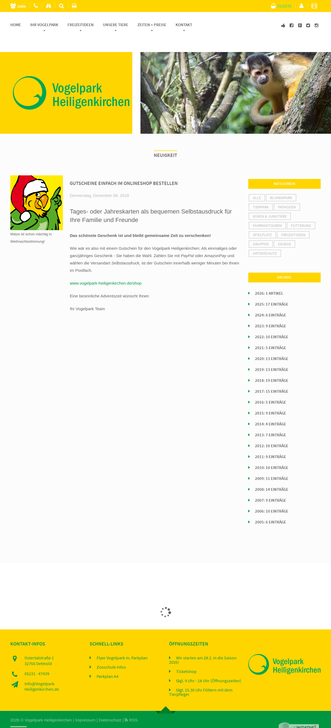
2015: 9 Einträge (270, 399)
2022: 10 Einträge (271, 323)
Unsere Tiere (115, 25)
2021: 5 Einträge (270, 334)
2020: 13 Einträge (271, 345)
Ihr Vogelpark (44, 25)
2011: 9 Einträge (270, 443)
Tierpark (261, 193)
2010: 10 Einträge (271, 453)
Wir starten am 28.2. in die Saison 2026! (203, 646)
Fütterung (301, 211)
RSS (131, 705)
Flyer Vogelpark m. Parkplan (122, 644)
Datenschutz (110, 705)
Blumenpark (281, 183)
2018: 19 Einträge (271, 366)
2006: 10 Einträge (271, 497)
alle (257, 183)
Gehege (284, 230)
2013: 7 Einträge (270, 421)
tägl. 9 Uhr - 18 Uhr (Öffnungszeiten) (208, 666)
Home (15, 25)
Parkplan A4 (107, 662)
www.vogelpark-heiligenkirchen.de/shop (105, 269)
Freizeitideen (81, 25)
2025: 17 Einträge (271, 290)
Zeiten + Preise (151, 25)
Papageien (287, 193)
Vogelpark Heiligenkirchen (48, 705)
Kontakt (184, 25)
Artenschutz (265, 239)
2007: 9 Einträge (270, 486)
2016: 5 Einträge (270, 388)
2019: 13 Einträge (271, 355)
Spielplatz (262, 220)
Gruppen (261, 230)
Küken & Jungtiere (270, 202)
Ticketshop (186, 657)
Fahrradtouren (267, 211)
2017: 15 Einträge (271, 377)
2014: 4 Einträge (270, 410)
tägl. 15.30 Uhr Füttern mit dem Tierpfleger (200, 678)
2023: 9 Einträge (270, 312)
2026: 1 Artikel (269, 279)
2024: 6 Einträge (270, 301)
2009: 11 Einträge (271, 464)
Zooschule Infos (111, 653)
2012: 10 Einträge (271, 432)
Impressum (85, 705)
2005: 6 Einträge (270, 508)
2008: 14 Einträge (271, 475)
